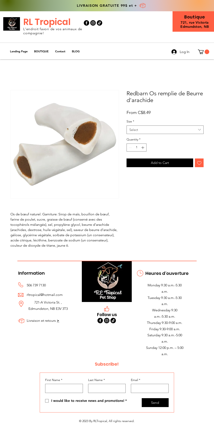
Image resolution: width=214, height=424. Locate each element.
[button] (41, 51)
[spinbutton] (136, 147)
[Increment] (143, 147)
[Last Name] (105, 388)
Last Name (96, 380)
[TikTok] (99, 23)
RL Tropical (47, 22)
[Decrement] (130, 147)
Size (130, 121)
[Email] (148, 388)
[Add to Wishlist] (199, 162)
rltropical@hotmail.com (45, 295)
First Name (53, 380)
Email (135, 380)
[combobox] (165, 129)
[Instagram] (93, 23)
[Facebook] (86, 23)
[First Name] (62, 388)
